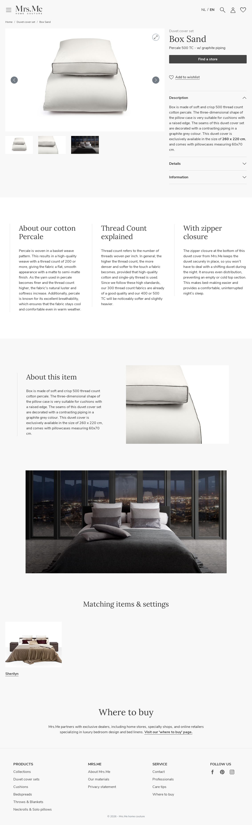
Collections (22, 771)
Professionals (163, 779)
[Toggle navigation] (10, 10)
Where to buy (163, 794)
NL (203, 9)
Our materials (98, 779)
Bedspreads (22, 794)
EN (212, 9)
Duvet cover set (26, 22)
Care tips (159, 786)
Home (8, 22)
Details (175, 163)
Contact (158, 771)
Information (178, 177)
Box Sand (45, 22)
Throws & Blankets (28, 801)
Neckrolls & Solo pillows (32, 809)
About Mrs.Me (99, 771)
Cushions (20, 786)
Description (178, 97)
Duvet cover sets (26, 779)
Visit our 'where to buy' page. (168, 732)
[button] (29, 10)
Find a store (208, 59)
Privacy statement (102, 786)
